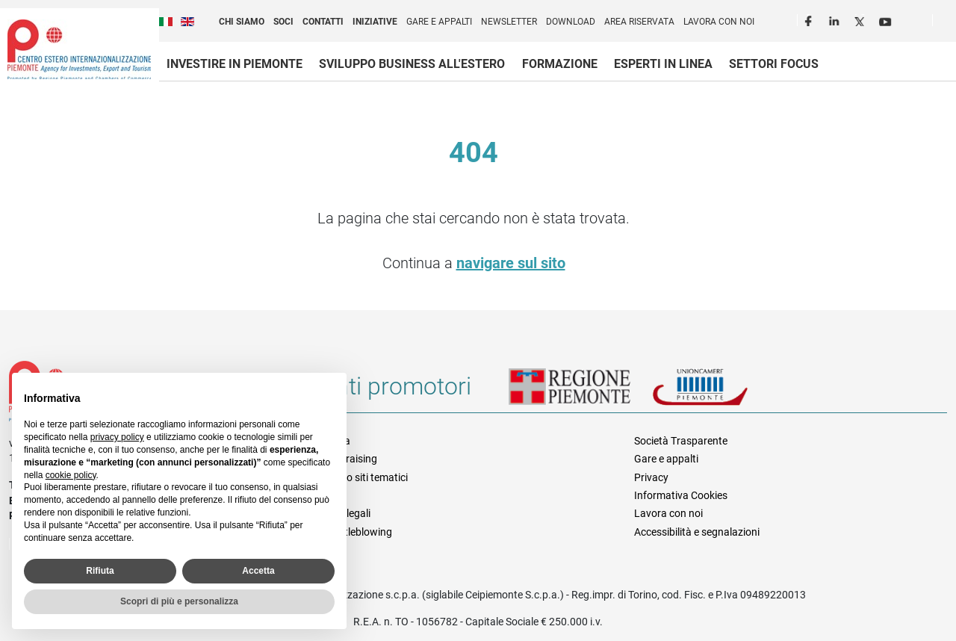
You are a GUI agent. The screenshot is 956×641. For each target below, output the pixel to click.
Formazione (560, 64)
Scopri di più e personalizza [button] (179, 601)
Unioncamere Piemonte (720, 392)
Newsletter (509, 21)
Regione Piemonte (580, 392)
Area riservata (639, 21)
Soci (283, 21)
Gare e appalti (439, 21)
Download (570, 21)
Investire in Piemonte (234, 64)
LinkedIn (836, 19)
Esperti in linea (663, 64)
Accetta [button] (258, 571)
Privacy (651, 477)
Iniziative (375, 21)
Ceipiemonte (79, 49)
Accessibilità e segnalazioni (697, 532)
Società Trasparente (680, 441)
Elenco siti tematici (365, 477)
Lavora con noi (718, 21)
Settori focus (774, 64)
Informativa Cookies (680, 495)
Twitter (861, 19)
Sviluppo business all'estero (412, 64)
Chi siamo (241, 21)
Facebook (810, 19)
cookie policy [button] (71, 475)
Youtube (887, 19)
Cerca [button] (950, 23)
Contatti (323, 21)
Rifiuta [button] (100, 571)
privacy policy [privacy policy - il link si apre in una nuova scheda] (117, 437)
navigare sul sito (510, 263)
